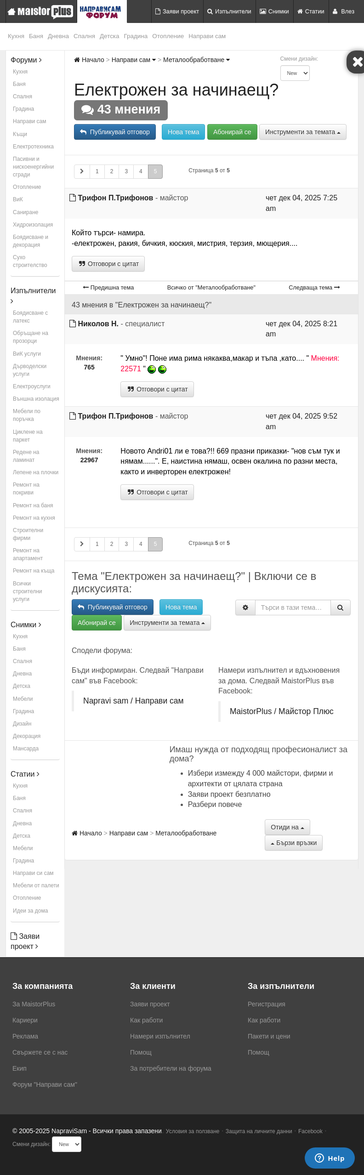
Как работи (146, 1020)
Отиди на (287, 827)
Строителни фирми (28, 534)
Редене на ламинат (26, 456)
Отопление (168, 36)
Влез (343, 11)
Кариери (25, 1020)
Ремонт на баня (33, 505)
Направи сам (207, 36)
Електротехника (33, 146)
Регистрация (266, 1004)
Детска (109, 36)
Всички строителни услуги (27, 591)
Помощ (141, 1052)
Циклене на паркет (28, 436)
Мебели (23, 699)
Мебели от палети (36, 885)
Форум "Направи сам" (44, 1084)
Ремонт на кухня (34, 518)
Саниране (25, 212)
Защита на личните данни (259, 1131)
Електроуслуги (32, 386)
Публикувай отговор (115, 132)
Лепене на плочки (35, 472)
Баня (36, 36)
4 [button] (140, 171)
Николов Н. (98, 324)
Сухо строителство (30, 261)
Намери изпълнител (160, 1036)
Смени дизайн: (299, 59)
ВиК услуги (27, 354)
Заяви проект (177, 11)
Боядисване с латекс (30, 317)
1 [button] (97, 171)
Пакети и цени (269, 1036)
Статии (310, 11)
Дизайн (22, 724)
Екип (19, 1068)
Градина (136, 36)
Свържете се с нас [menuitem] (40, 1052)
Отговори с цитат (108, 263)
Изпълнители (229, 11)
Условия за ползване (193, 1131)
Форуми (26, 60)
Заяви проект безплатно (229, 794)
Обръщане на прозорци (30, 337)
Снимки (274, 11)
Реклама (25, 1036)
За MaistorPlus (33, 1004)
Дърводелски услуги (29, 370)
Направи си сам (33, 873)
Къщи (20, 134)
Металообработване (196, 59)
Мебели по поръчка (26, 415)
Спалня (84, 36)
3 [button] (126, 171)
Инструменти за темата (303, 132)
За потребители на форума (170, 1068)
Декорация (26, 736)
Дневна (58, 36)
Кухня (16, 36)
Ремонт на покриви (26, 489)
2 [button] (112, 171)
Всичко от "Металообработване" (211, 287)
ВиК (18, 199)
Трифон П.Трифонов (115, 198)
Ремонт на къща (33, 571)
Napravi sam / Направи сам (133, 700)
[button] (82, 172)
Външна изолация (36, 399)
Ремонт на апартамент (28, 554)
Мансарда (26, 748)
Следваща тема (314, 287)
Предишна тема (108, 287)
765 (89, 367)
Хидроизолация (33, 224)
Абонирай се (232, 132)
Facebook (310, 1131)
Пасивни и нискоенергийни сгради (33, 167)
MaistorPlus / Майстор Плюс (282, 711)
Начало (89, 59)
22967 (89, 460)
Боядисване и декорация (30, 241)
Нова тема (183, 132)
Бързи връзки (294, 842)
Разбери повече (215, 804)
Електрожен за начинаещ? (176, 89)
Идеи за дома (30, 911)
